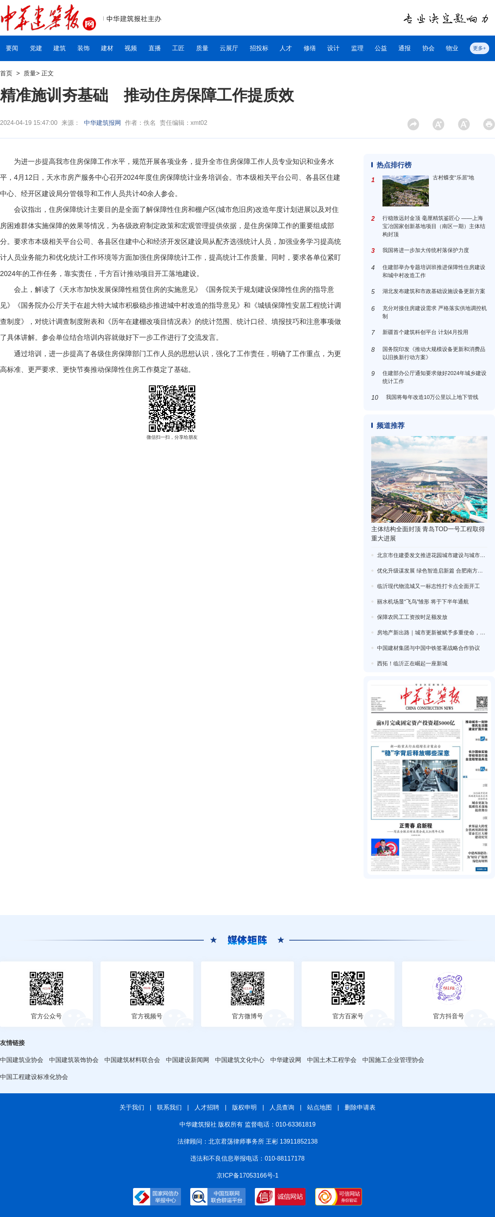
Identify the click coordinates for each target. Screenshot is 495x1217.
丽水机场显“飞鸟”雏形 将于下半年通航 (423, 601)
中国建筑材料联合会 (132, 1060)
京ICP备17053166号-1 (247, 1175)
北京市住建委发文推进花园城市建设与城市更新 (434, 555)
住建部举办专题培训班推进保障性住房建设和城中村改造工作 (433, 271)
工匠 (178, 48)
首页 (6, 73)
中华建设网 (285, 1060)
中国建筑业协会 (21, 1060)
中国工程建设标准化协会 (34, 1077)
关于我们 (131, 1107)
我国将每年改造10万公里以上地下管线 (432, 397)
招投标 (259, 48)
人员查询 (282, 1107)
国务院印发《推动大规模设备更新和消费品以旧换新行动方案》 (433, 353)
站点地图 (319, 1107)
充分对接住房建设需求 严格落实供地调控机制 (434, 312)
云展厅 (229, 48)
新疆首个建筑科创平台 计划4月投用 (425, 332)
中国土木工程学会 (332, 1060)
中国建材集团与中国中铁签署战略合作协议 (428, 648)
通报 (404, 48)
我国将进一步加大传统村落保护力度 (425, 250)
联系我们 (169, 1107)
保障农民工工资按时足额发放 (412, 617)
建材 (107, 48)
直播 (154, 48)
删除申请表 (360, 1107)
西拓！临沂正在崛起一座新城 (412, 663)
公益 (381, 48)
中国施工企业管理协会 (393, 1060)
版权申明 (244, 1107)
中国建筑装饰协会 (74, 1060)
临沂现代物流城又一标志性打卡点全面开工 (428, 586)
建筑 (59, 48)
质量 (202, 48)
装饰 (83, 48)
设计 (333, 48)
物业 (452, 48)
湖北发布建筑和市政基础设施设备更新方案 (433, 291)
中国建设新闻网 (187, 1060)
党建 (36, 48)
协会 (428, 48)
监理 (357, 48)
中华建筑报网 (102, 122)
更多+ (479, 48)
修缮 (310, 48)
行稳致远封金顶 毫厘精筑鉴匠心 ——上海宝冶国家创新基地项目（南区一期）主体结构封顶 (433, 226)
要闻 (12, 48)
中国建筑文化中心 (240, 1060)
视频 (131, 48)
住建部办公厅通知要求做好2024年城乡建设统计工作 (434, 377)
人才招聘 (207, 1107)
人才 (286, 48)
